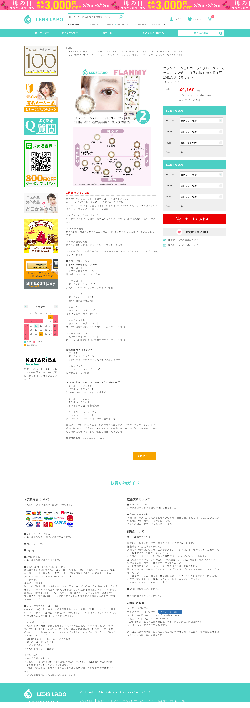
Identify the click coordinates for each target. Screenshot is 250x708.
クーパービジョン (123, 25)
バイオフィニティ (158, 25)
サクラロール (76, 280)
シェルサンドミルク (79, 398)
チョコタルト (76, 307)
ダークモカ (74, 353)
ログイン (179, 19)
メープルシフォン (78, 333)
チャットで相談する (170, 611)
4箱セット (144, 456)
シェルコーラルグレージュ (83, 412)
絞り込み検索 (201, 33)
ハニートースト (77, 294)
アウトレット (108, 25)
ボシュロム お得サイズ (91, 25)
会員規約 (76, 668)
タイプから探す (70, 32)
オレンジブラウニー (79, 366)
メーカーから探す (39, 32)
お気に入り (198, 19)
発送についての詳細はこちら (183, 240)
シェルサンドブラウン (80, 385)
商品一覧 (107, 32)
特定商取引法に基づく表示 (172, 700)
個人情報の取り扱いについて (138, 700)
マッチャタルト (77, 320)
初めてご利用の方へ (153, 32)
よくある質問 (87, 700)
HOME (69, 47)
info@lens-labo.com (167, 615)
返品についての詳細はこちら (183, 245)
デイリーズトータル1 (141, 25)
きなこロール (76, 267)
